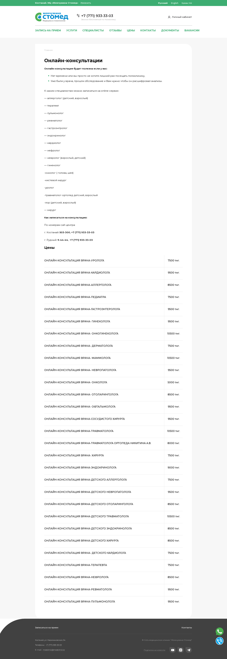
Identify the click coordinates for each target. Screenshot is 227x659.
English (174, 3)
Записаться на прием (46, 627)
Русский (163, 3)
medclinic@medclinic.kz (54, 650)
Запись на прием (48, 30)
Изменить (85, 3)
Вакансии (191, 30)
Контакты (186, 627)
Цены (131, 30)
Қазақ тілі (187, 3)
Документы (170, 30)
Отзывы (115, 30)
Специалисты (93, 30)
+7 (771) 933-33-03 (54, 645)
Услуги (71, 30)
